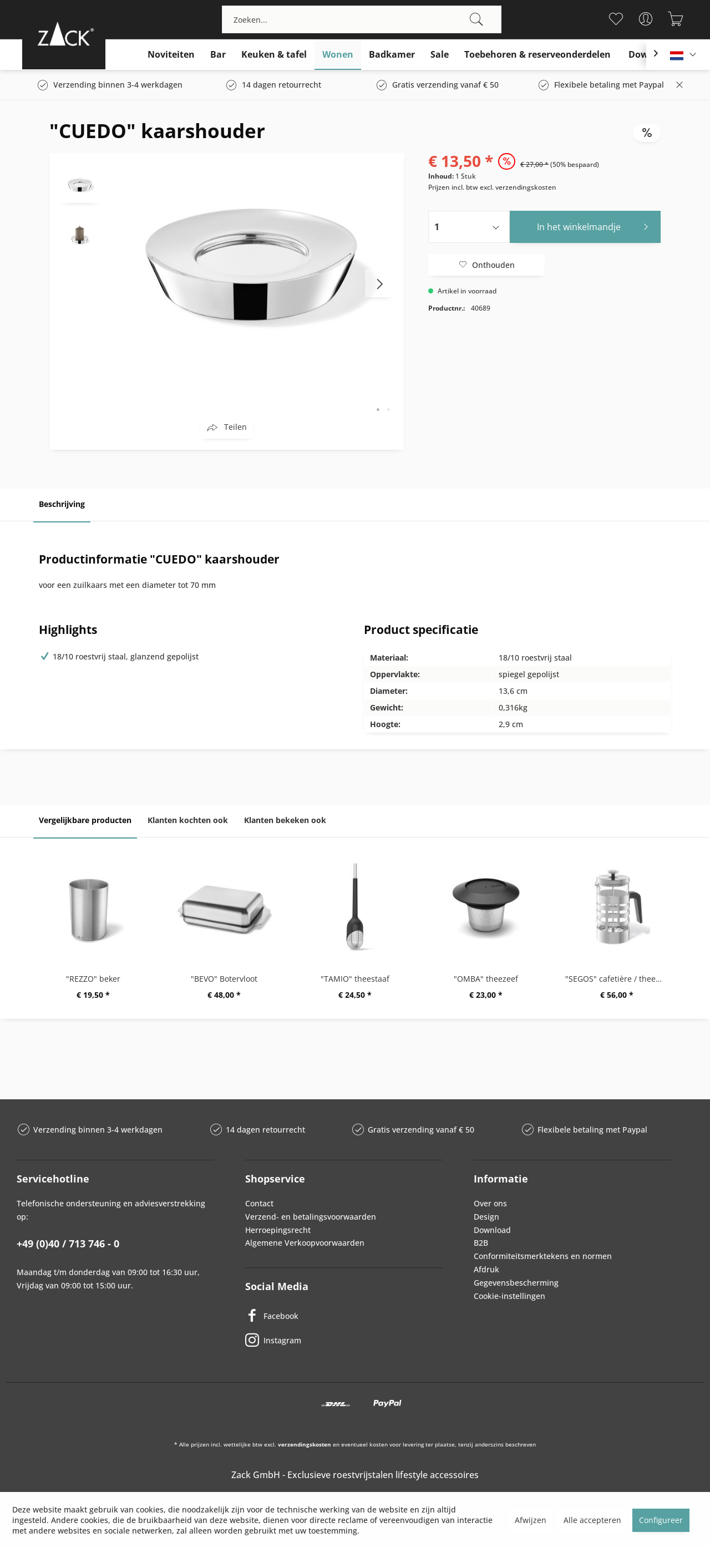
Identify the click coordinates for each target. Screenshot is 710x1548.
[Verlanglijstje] (615, 19)
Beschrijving (62, 504)
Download (492, 1230)
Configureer (661, 1520)
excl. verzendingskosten (518, 187)
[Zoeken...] (361, 19)
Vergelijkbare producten (85, 820)
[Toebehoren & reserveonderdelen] (537, 54)
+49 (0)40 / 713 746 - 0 (68, 1243)
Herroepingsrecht (278, 1230)
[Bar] (218, 54)
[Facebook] (344, 1316)
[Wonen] (338, 54)
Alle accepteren (592, 1520)
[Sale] (440, 54)
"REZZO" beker (93, 978)
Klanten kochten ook (188, 820)
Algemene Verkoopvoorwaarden (304, 1242)
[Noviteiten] (171, 54)
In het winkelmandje (596, 225)
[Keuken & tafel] (274, 54)
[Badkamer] (392, 54)
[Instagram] (344, 1340)
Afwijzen (530, 1520)
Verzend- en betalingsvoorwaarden (310, 1216)
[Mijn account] (645, 19)
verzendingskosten (304, 1444)
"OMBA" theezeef (486, 978)
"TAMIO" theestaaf (355, 978)
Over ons (490, 1203)
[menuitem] (361, 19)
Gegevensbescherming (516, 1282)
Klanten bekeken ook (285, 820)
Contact (259, 1203)
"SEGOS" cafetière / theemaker (619, 978)
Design (486, 1216)
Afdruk (486, 1269)
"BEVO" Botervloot (224, 978)
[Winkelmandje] (675, 19)
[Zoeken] (476, 19)
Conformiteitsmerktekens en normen (543, 1256)
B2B (481, 1242)
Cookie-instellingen (509, 1296)
